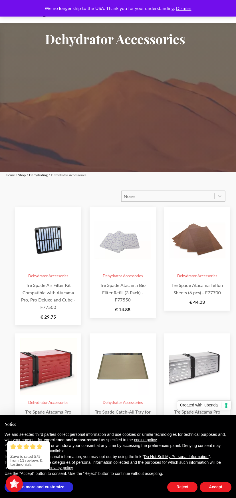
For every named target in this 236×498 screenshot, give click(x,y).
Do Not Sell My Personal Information (176, 456)
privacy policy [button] (61, 467)
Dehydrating (38, 175)
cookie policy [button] (145, 440)
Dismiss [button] (183, 8)
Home (10, 175)
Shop (22, 175)
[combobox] (168, 196)
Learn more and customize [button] (39, 487)
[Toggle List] (220, 196)
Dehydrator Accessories (48, 276)
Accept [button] (215, 487)
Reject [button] (182, 487)
